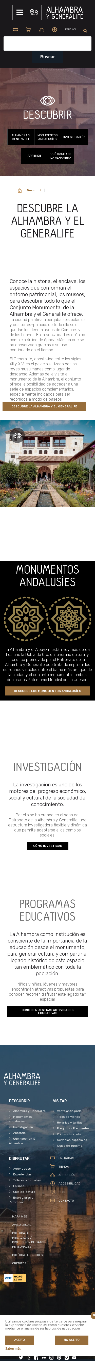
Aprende (34, 155)
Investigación (74, 137)
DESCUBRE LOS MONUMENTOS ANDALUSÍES (47, 691)
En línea (18, 1186)
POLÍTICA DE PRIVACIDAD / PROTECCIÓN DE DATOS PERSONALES (28, 1239)
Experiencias (22, 1174)
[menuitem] (71, 29)
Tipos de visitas (68, 1117)
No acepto (72, 1340)
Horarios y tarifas (70, 1122)
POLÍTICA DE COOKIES (27, 1255)
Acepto (19, 1340)
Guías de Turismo (69, 1145)
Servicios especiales (72, 1140)
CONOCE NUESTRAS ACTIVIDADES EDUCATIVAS (47, 1011)
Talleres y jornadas (27, 1180)
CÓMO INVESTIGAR (47, 846)
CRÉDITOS (19, 1263)
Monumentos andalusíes (47, 137)
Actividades (22, 1168)
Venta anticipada (69, 1111)
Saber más (13, 1349)
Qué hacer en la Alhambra (60, 155)
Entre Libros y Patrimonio (21, 1200)
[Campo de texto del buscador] (47, 43)
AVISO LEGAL (21, 1225)
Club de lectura (24, 1192)
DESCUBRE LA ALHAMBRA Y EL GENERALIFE (44, 406)
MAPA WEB (19, 1216)
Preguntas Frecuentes (73, 1128)
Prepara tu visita (69, 1134)
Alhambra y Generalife (20, 137)
